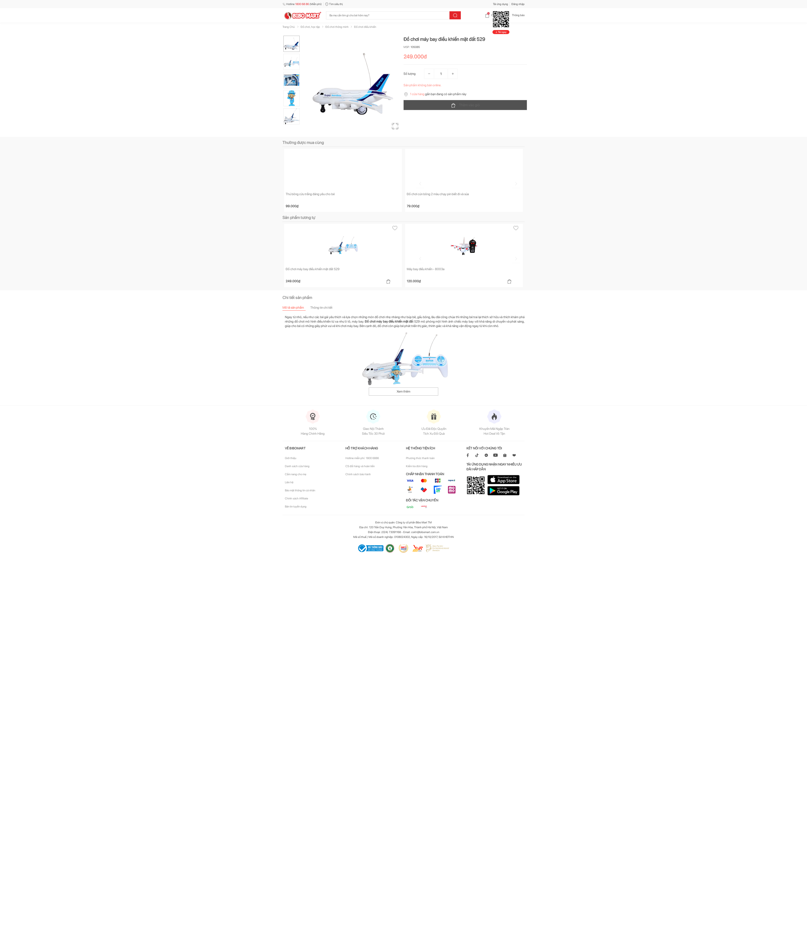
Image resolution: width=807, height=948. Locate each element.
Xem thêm (403, 392)
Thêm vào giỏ (465, 105)
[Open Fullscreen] (393, 124)
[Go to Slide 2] (291, 62)
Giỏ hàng (493, 15)
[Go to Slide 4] (291, 98)
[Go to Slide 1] (291, 44)
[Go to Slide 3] (291, 80)
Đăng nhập (518, 4)
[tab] (296, 308)
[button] (353, 84)
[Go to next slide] (525, 182)
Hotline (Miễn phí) (302, 4)
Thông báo (515, 15)
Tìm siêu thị (334, 4)
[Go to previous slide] (283, 182)
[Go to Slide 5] (291, 116)
